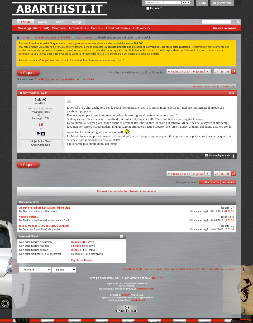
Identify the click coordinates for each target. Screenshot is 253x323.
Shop (59, 22)
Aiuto (202, 3)
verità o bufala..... (29, 216)
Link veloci (140, 28)
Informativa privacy (145, 288)
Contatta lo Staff (132, 269)
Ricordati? (154, 8)
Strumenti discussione (204, 86)
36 (227, 71)
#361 (231, 92)
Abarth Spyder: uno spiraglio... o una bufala (64, 79)
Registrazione (222, 3)
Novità (42, 22)
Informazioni (77, 28)
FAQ (46, 28)
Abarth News (84, 37)
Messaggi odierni (29, 28)
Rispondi (28, 73)
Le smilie (76, 245)
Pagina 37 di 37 (180, 71)
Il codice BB (78, 242)
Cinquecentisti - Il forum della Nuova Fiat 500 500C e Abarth (181, 269)
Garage (76, 22)
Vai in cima (228, 182)
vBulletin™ (126, 295)
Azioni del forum (116, 28)
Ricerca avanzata (224, 28)
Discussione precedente (112, 191)
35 (222, 71)
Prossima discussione (142, 191)
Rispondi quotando (217, 155)
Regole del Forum (81, 260)
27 (216, 71)
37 (233, 71)
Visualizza (227, 86)
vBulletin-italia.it (138, 300)
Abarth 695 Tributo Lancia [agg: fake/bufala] (45, 207)
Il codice (76, 249)
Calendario (59, 28)
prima (197, 71)
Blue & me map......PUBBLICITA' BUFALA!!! (44, 225)
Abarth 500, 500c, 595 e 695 (52, 37)
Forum (25, 22)
